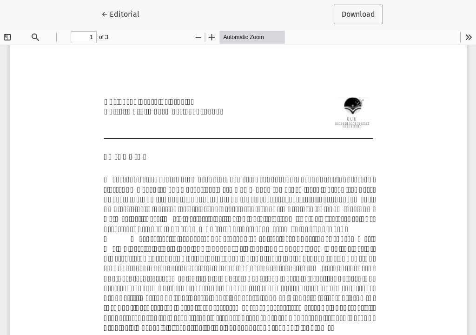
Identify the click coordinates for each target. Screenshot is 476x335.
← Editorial (124, 13)
